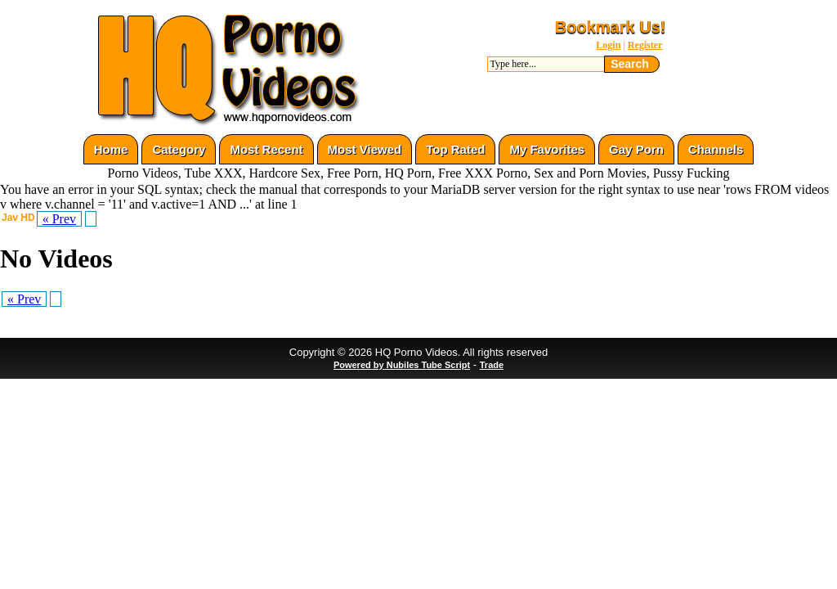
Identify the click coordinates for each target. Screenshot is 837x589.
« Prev (59, 219)
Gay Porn (636, 149)
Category (178, 149)
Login (608, 45)
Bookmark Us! (610, 27)
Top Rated (455, 149)
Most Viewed (365, 149)
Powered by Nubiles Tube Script (401, 365)
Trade (492, 365)
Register (645, 45)
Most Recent (266, 149)
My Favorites (546, 149)
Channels (716, 149)
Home (111, 149)
